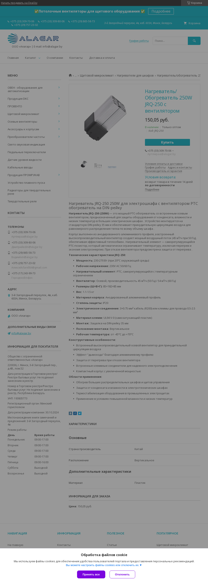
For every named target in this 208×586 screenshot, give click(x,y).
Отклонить (122, 574)
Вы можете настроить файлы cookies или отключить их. (102, 565)
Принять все (91, 574)
